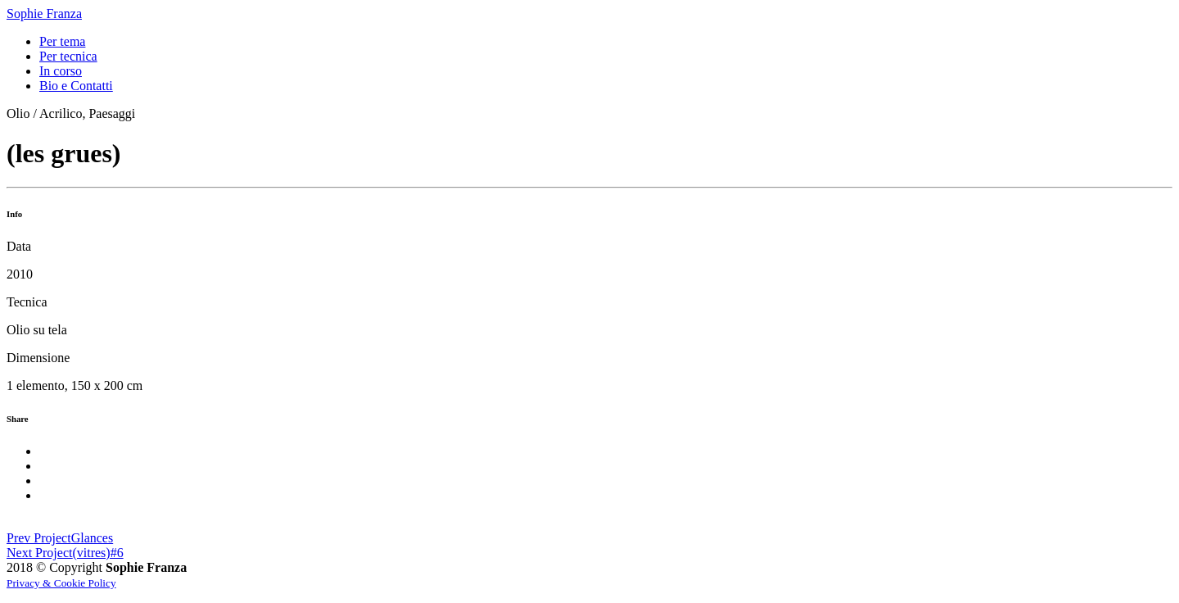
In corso (60, 71)
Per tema (62, 41)
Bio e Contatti (76, 86)
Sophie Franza (44, 13)
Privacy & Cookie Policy (61, 583)
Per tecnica (68, 56)
